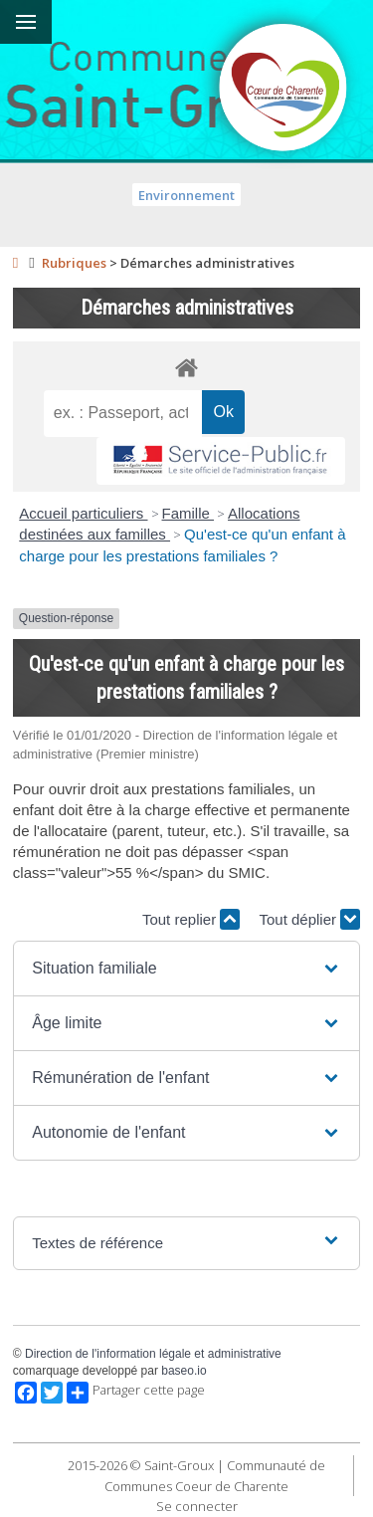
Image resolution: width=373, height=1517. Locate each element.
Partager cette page (136, 1393)
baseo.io (183, 1371)
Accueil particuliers (83, 513)
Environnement (186, 195)
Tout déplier (309, 919)
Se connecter (197, 1506)
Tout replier (191, 919)
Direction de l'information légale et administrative (153, 1354)
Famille (188, 513)
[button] (186, 968)
